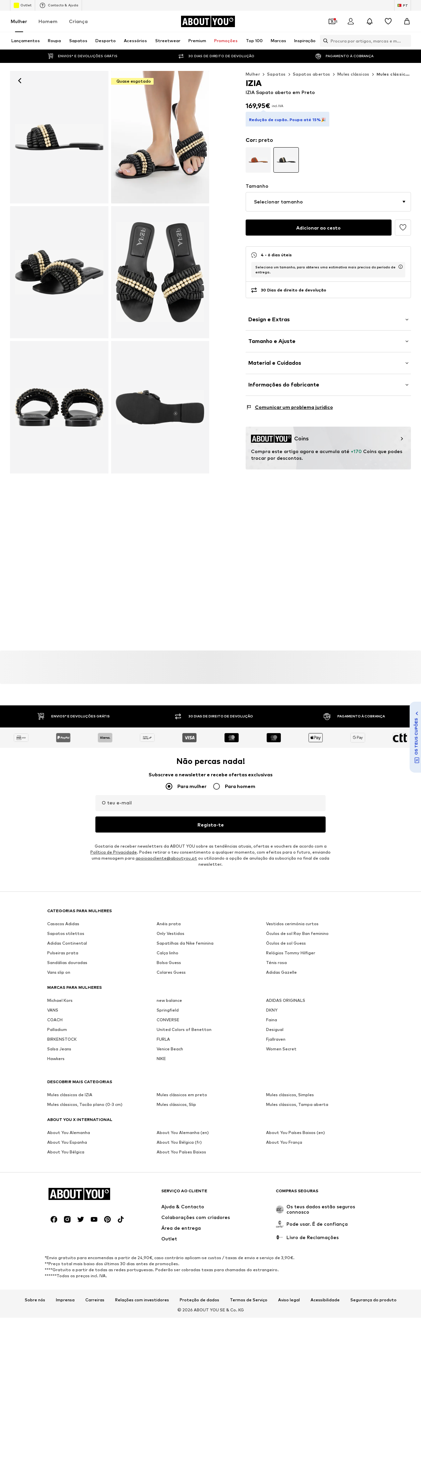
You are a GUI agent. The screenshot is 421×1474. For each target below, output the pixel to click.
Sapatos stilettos (65, 933)
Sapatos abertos (311, 74)
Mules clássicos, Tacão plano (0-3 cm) (84, 1104)
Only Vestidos (170, 933)
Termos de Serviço (248, 1300)
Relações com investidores (142, 1300)
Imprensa (65, 1300)
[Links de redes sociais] (54, 1219)
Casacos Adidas (63, 923)
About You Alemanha (68, 1132)
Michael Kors (60, 1000)
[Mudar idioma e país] (403, 5)
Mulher (19, 21)
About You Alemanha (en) (183, 1132)
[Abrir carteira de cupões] (332, 21)
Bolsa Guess (169, 962)
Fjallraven (275, 1039)
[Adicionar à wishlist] (403, 228)
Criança (78, 21)
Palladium (57, 1029)
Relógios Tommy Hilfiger (290, 952)
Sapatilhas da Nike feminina (185, 943)
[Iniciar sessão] (351, 21)
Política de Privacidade (113, 852)
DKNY (271, 1010)
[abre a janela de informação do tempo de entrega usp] (401, 267)
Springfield (168, 1010)
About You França (284, 1142)
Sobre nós (35, 1300)
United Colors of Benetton (184, 1029)
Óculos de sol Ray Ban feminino (297, 933)
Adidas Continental (67, 943)
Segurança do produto (373, 1300)
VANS (52, 1010)
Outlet (22, 5)
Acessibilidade (325, 1300)
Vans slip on (58, 972)
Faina (271, 1019)
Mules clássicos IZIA (398, 74)
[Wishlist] (388, 21)
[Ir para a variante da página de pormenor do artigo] (258, 160)
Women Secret (281, 1048)
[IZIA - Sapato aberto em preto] (160, 137)
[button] (328, 201)
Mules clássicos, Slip (176, 1104)
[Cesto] (407, 21)
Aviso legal (289, 1300)
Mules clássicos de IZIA (69, 1094)
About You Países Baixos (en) (295, 1132)
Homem (48, 21)
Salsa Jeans (59, 1048)
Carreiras (94, 1300)
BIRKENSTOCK (62, 1039)
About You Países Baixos (181, 1151)
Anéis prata (169, 923)
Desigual (274, 1029)
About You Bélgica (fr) (179, 1142)
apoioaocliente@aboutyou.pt (166, 858)
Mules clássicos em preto (182, 1094)
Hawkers (56, 1058)
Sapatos (276, 74)
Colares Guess (171, 972)
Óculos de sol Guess (286, 943)
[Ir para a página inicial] (208, 21)
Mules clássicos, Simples (290, 1094)
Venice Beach (170, 1048)
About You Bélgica (65, 1151)
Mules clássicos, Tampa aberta (297, 1104)
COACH (55, 1019)
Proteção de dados (199, 1300)
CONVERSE (168, 1019)
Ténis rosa (276, 962)
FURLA (163, 1039)
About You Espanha (67, 1142)
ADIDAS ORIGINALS (285, 1000)
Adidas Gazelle (281, 972)
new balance (169, 1000)
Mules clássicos (353, 74)
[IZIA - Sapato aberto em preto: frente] (59, 137)
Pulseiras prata (62, 952)
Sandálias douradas (67, 962)
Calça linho (167, 952)
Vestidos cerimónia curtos (292, 923)
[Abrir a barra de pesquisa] (324, 41)
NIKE (161, 1058)
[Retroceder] (19, 80)
